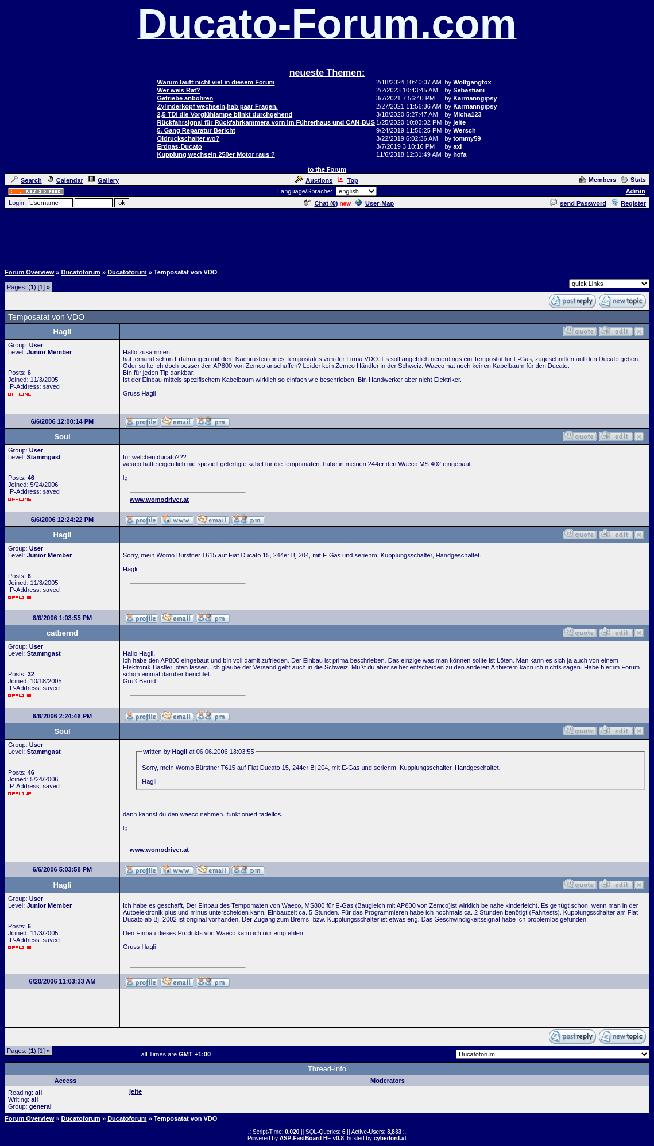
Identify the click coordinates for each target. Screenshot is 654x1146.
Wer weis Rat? (178, 90)
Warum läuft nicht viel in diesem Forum (215, 82)
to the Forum (327, 169)
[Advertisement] (327, 236)
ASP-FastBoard (301, 1138)
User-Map (374, 203)
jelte (135, 1091)
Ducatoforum (80, 272)
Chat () (321, 203)
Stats (633, 179)
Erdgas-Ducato (179, 146)
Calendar (65, 180)
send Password (578, 203)
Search (26, 180)
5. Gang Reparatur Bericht (196, 130)
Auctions (313, 180)
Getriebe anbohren (185, 98)
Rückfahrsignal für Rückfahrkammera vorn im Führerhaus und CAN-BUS (266, 122)
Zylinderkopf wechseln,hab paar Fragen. (217, 106)
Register (628, 203)
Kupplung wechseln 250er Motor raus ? (215, 154)
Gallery (103, 180)
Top (347, 180)
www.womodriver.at (159, 499)
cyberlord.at (390, 1138)
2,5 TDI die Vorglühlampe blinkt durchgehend (224, 114)
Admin (635, 191)
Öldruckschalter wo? (188, 138)
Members (597, 179)
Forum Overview (29, 272)
